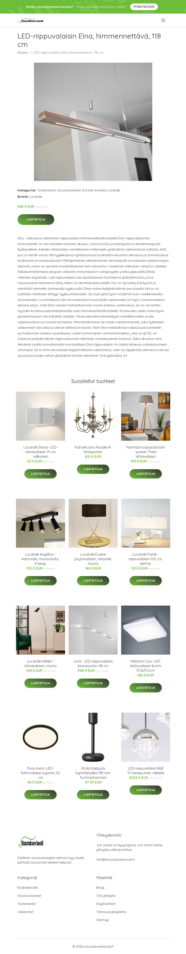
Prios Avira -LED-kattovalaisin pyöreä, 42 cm (40, 773)
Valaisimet (25, 912)
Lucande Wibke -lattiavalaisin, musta (41, 663)
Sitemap (102, 920)
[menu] (163, 20)
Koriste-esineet (94, 190)
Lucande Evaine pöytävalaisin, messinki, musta (93, 559)
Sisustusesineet (69, 190)
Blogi (100, 887)
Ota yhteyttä (105, 896)
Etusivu (23, 52)
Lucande (113, 190)
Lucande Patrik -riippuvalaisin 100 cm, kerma (146, 559)
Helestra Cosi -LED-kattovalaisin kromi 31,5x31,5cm (145, 666)
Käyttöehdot (106, 904)
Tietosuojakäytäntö (111, 912)
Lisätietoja (36, 219)
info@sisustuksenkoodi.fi (115, 859)
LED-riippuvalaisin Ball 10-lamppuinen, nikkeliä (145, 770)
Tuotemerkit (46, 190)
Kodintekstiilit (28, 887)
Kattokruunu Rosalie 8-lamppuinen (93, 449)
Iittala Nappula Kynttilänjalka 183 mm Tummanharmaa (93, 773)
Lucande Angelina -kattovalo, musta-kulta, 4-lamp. (40, 559)
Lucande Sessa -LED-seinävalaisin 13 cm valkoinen (40, 452)
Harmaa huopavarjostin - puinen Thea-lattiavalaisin (145, 452)
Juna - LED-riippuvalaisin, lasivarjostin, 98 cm (93, 663)
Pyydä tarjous (144, 6)
